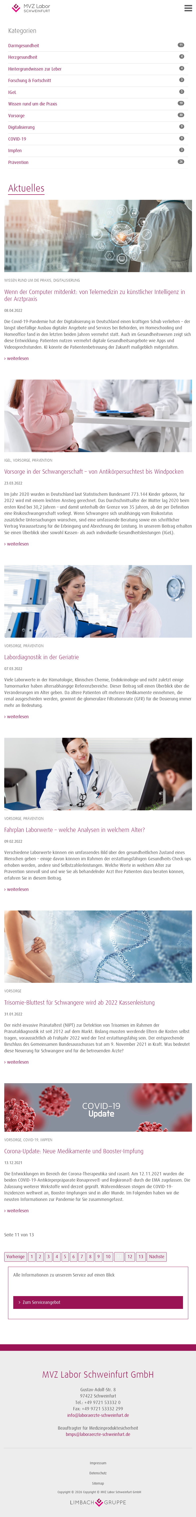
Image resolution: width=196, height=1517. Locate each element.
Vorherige (16, 1256)
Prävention (18, 162)
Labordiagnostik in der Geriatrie (41, 657)
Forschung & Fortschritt (29, 80)
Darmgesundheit (23, 45)
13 (140, 1256)
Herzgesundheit (22, 57)
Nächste (156, 1256)
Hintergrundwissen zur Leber (35, 69)
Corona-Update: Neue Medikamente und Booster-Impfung (73, 1151)
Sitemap (98, 1483)
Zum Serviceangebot (41, 1302)
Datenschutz (98, 1473)
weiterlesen (17, 358)
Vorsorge (16, 115)
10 (108, 1256)
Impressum (98, 1463)
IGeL (12, 92)
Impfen (15, 150)
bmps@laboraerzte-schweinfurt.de (98, 1434)
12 (129, 1256)
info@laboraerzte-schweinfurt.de (98, 1415)
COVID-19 (17, 139)
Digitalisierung (21, 127)
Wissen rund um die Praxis (32, 103)
